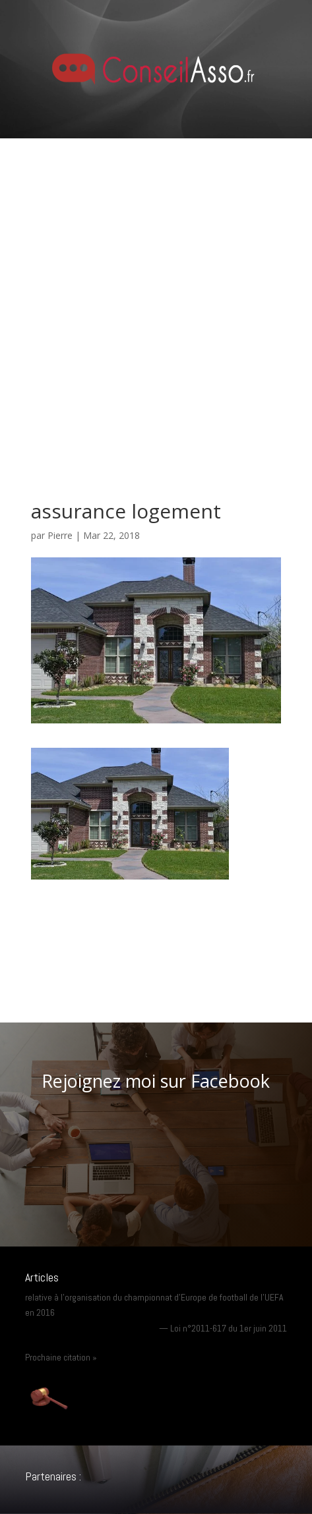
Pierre (60, 535)
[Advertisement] (156, 301)
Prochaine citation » (61, 1357)
